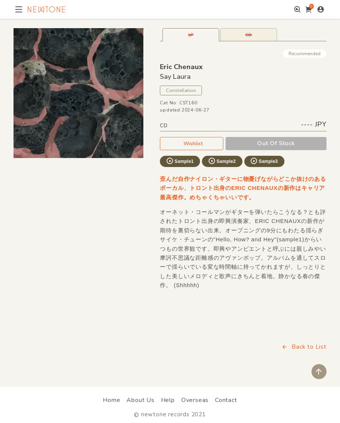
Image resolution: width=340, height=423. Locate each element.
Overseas (195, 400)
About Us (140, 400)
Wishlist (192, 143)
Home (111, 400)
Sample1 (180, 161)
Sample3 (264, 161)
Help (168, 400)
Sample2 (222, 161)
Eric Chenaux (181, 66)
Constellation (181, 90)
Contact (226, 400)
